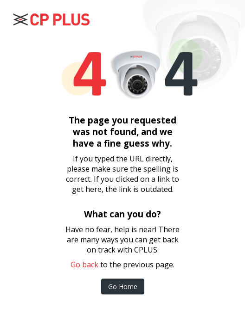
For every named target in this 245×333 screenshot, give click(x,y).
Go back (84, 264)
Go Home (122, 286)
